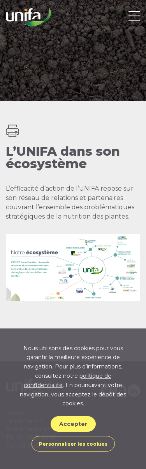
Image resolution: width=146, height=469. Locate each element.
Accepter (73, 423)
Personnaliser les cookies (73, 444)
